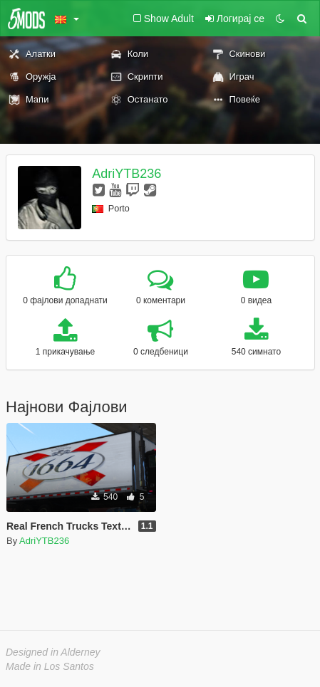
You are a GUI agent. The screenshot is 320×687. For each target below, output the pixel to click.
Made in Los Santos (50, 666)
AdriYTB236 (126, 174)
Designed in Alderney (53, 652)
